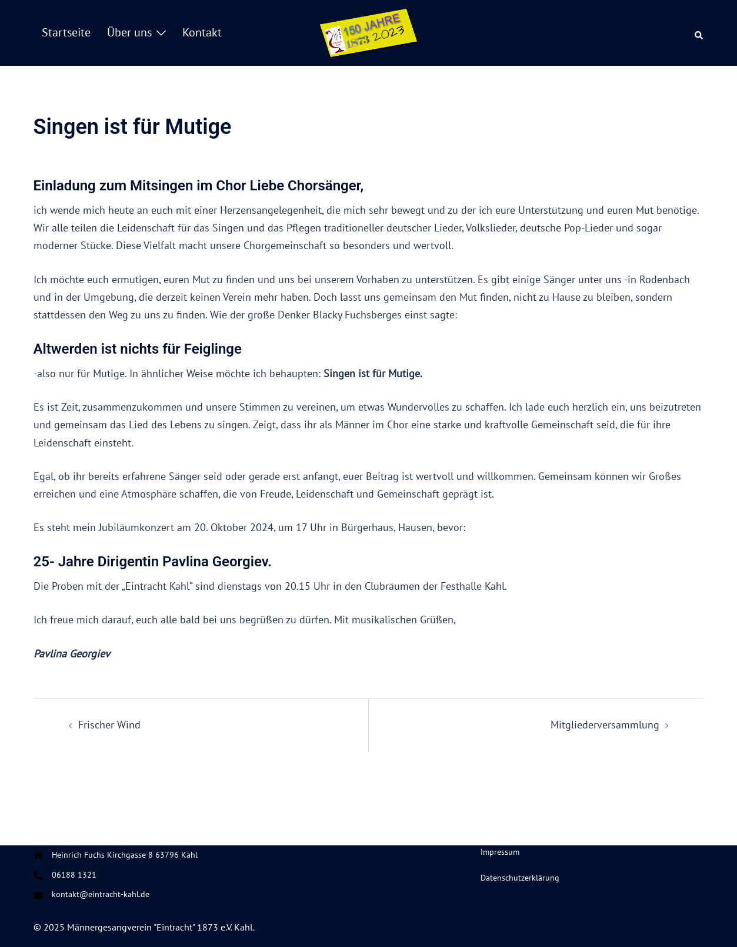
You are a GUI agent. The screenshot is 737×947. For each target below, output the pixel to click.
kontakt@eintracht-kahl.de (100, 894)
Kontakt (202, 32)
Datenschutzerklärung (520, 877)
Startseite (66, 32)
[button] (699, 33)
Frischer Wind (109, 724)
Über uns (129, 32)
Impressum (500, 852)
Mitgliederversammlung (605, 724)
